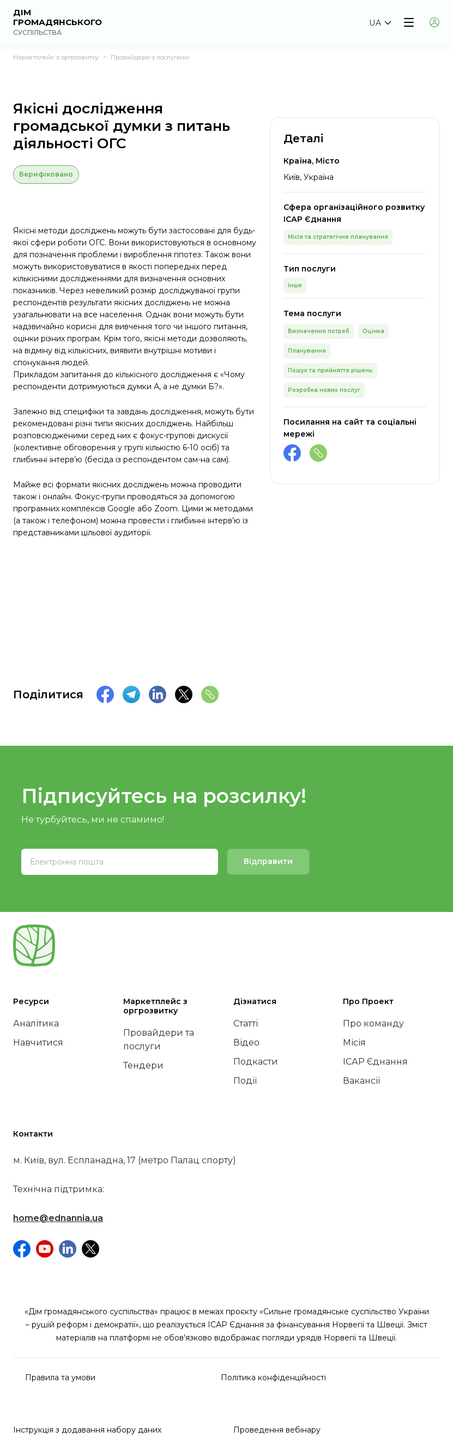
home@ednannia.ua (58, 1218)
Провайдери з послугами (150, 57)
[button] (379, 23)
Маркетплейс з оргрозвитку (56, 57)
